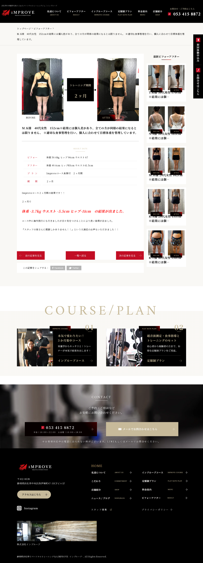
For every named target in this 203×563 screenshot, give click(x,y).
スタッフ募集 (99, 509)
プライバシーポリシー (155, 509)
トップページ (24, 28)
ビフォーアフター (43, 28)
